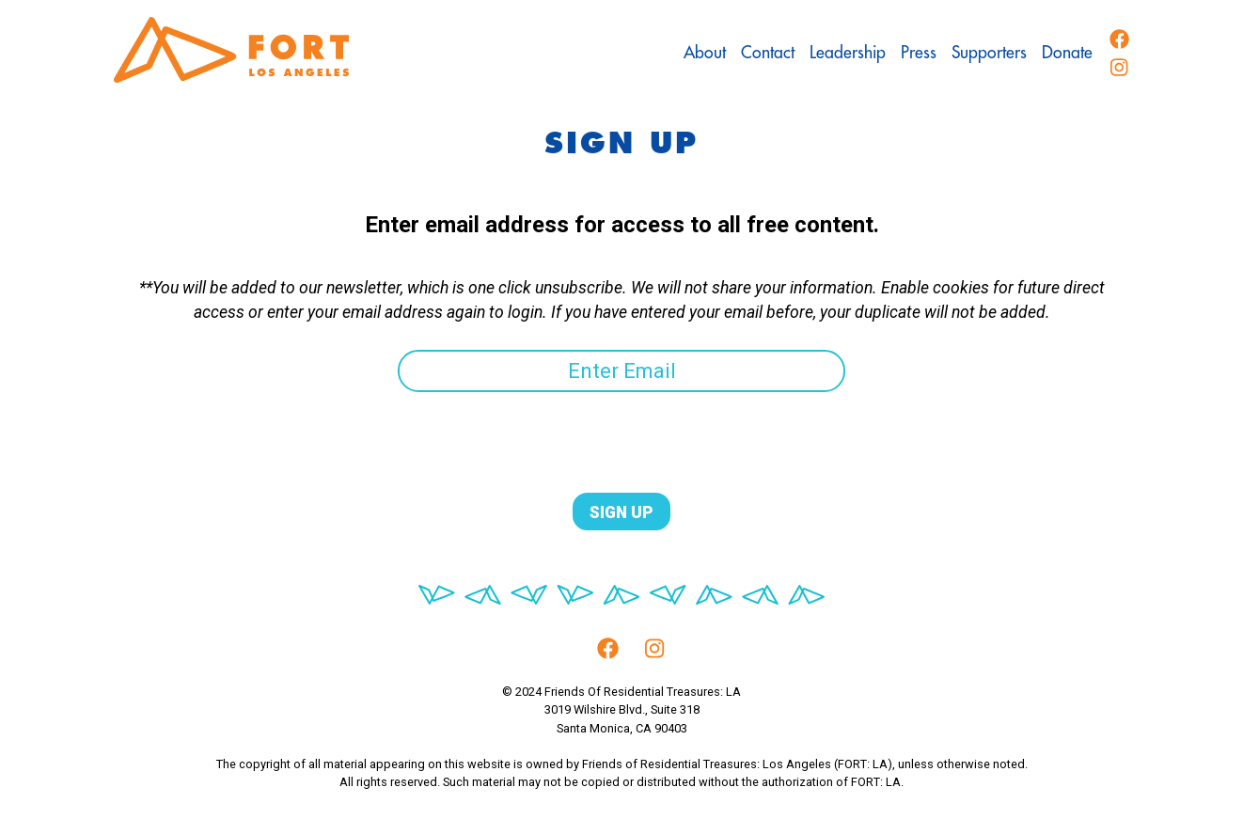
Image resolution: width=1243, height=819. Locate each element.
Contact (768, 52)
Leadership (848, 52)
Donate (1067, 52)
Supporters (989, 52)
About (705, 52)
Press (918, 52)
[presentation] (257, 428)
